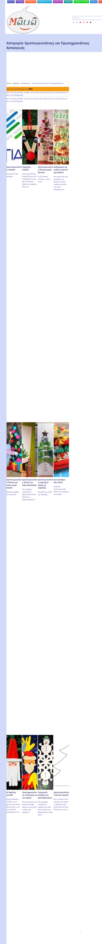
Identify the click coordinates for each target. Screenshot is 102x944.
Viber (31, 89)
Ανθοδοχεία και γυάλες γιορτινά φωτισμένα (61, 370)
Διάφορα (16, 83)
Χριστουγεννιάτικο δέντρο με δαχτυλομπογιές (29, 883)
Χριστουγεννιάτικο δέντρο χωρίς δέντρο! (45, 370)
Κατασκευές (25, 83)
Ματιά (9, 83)
